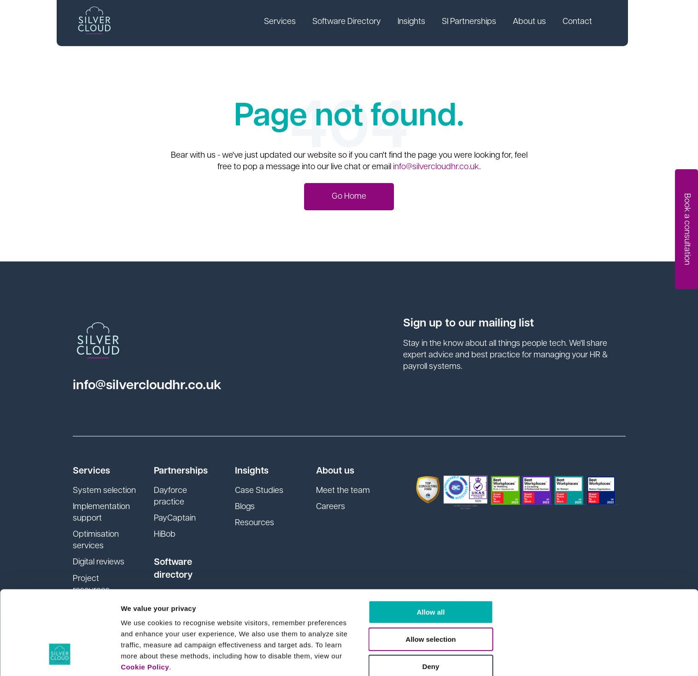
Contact (584, 22)
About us (536, 22)
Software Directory (353, 22)
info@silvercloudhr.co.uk (436, 167)
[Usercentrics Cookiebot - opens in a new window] (59, 658)
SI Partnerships (476, 22)
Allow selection (371, 528)
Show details (142, 658)
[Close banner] (572, 492)
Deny (371, 555)
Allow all (372, 500)
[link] (287, 23)
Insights (418, 22)
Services (287, 22)
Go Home (349, 196)
